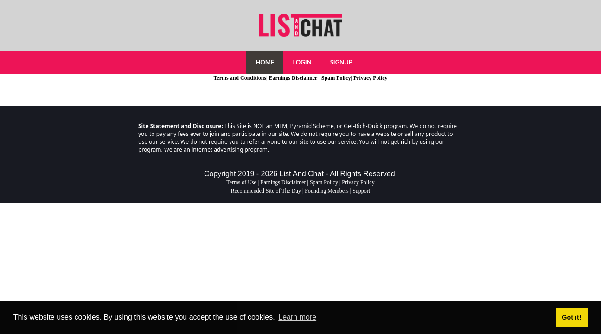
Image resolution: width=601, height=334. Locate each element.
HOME (265, 62)
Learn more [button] (297, 317)
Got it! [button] (571, 317)
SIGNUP (341, 62)
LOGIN (302, 62)
